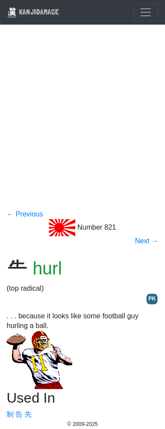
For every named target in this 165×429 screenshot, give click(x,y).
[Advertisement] (82, 122)
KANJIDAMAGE (33, 11)
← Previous (25, 214)
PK (152, 299)
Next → (146, 241)
